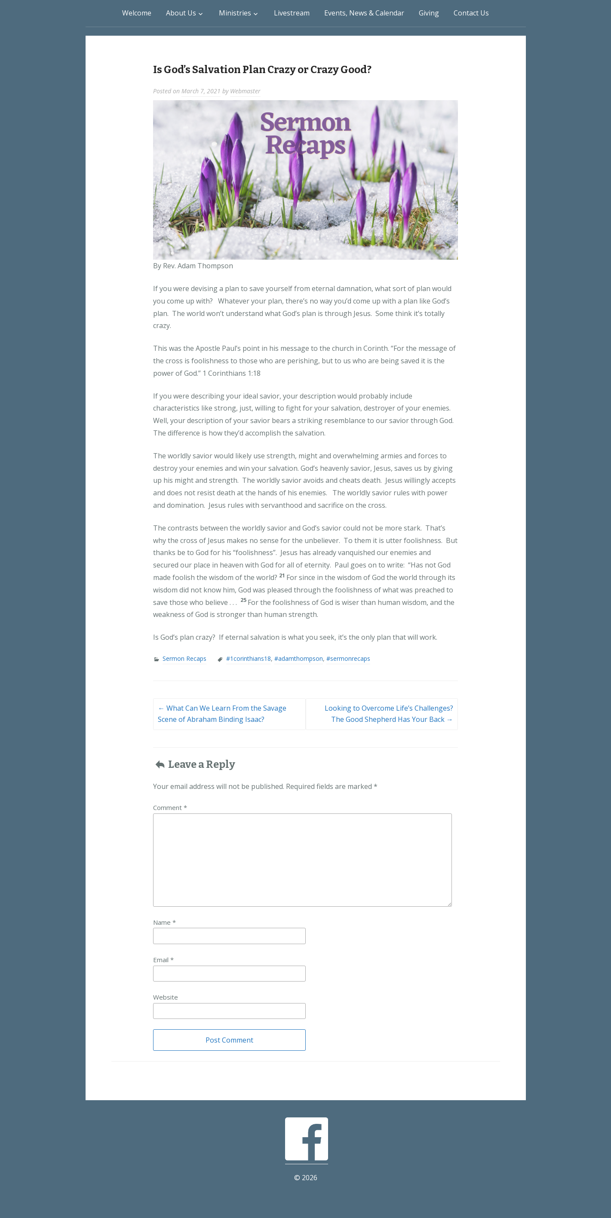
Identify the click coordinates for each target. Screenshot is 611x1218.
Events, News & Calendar (364, 13)
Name (164, 922)
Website (165, 997)
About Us (181, 13)
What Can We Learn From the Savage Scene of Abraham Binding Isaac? (222, 713)
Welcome (136, 13)
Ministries (235, 13)
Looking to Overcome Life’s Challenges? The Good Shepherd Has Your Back (389, 713)
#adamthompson (298, 658)
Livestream (292, 13)
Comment (170, 807)
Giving (429, 13)
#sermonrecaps (348, 658)
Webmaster (245, 91)
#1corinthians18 (248, 658)
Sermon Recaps (184, 658)
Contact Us (471, 13)
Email (163, 959)
